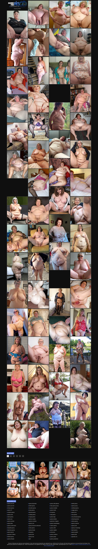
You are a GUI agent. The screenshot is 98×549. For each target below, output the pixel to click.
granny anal (10, 514)
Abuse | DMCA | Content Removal (79, 544)
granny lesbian (53, 519)
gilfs (29, 538)
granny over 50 (10, 505)
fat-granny (30, 532)
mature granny (53, 525)
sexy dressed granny (76, 516)
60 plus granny (10, 508)
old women (52, 532)
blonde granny (10, 536)
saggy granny (74, 510)
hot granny (52, 512)
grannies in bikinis (11, 534)
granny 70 (9, 510)
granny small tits (75, 523)
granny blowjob (10, 538)
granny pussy (74, 505)
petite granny (74, 503)
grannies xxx (74, 536)
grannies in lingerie (54, 521)
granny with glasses (54, 503)
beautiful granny (11, 527)
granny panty (53, 536)
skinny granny (74, 521)
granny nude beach (11, 525)
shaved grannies (75, 519)
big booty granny (11, 530)
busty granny (31, 510)
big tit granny (74, 530)
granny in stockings (75, 527)
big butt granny (31, 512)
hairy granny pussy (54, 505)
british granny (31, 505)
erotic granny (31, 527)
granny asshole (10, 521)
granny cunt (31, 523)
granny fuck (31, 536)
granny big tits (10, 532)
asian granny (10, 516)
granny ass (9, 519)
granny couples (32, 519)
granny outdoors (53, 534)
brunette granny (32, 508)
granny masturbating (54, 523)
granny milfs (53, 527)
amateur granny (11, 512)
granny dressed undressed (34, 525)
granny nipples (53, 530)
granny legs (52, 516)
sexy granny (74, 514)
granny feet (31, 534)
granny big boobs (32, 503)
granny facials (31, 530)
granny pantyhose (54, 538)
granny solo (74, 525)
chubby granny (31, 514)
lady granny (52, 514)
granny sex (74, 512)
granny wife (74, 534)
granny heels (53, 510)
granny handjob (53, 508)
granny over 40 (10, 503)
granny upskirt (74, 532)
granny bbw (10, 523)
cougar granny (31, 516)
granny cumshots (32, 521)
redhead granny (75, 508)
